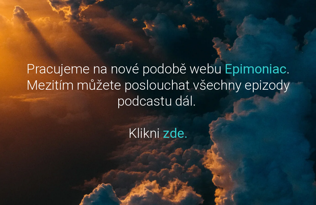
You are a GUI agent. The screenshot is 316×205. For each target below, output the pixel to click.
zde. (175, 133)
